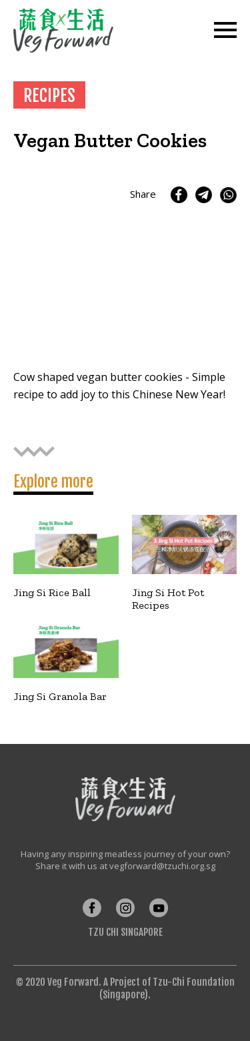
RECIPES (49, 95)
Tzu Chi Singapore (125, 932)
